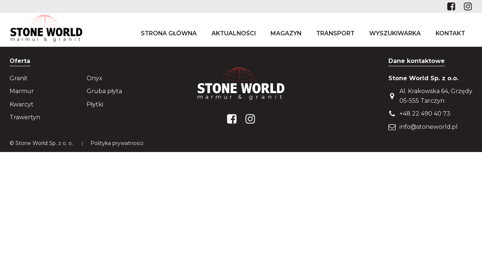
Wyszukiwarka (395, 33)
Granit (19, 78)
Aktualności (234, 33)
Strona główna (169, 33)
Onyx (94, 78)
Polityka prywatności (116, 143)
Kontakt (450, 33)
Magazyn (285, 33)
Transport (335, 33)
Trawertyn (25, 117)
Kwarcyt (22, 104)
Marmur (22, 91)
